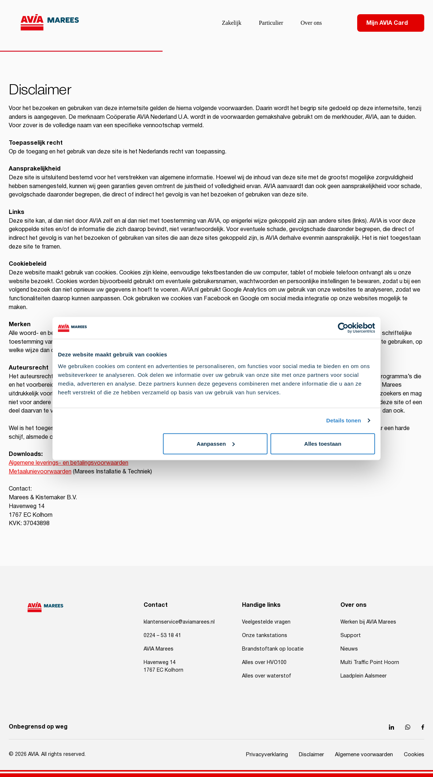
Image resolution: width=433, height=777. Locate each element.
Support (350, 636)
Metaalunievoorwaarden (40, 471)
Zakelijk (231, 23)
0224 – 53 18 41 (162, 636)
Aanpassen (216, 443)
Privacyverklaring (267, 754)
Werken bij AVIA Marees (368, 622)
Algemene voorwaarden (364, 754)
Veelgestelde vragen (266, 622)
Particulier (271, 23)
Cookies (414, 754)
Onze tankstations (264, 636)
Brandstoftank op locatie (273, 649)
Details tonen (343, 420)
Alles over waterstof (266, 676)
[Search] (339, 23)
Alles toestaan (323, 443)
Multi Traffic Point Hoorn (369, 663)
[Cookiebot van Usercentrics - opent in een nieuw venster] (343, 328)
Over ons (311, 23)
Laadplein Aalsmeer (363, 676)
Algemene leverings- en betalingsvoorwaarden (68, 463)
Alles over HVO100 (264, 663)
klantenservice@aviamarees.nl (179, 622)
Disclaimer (311, 754)
